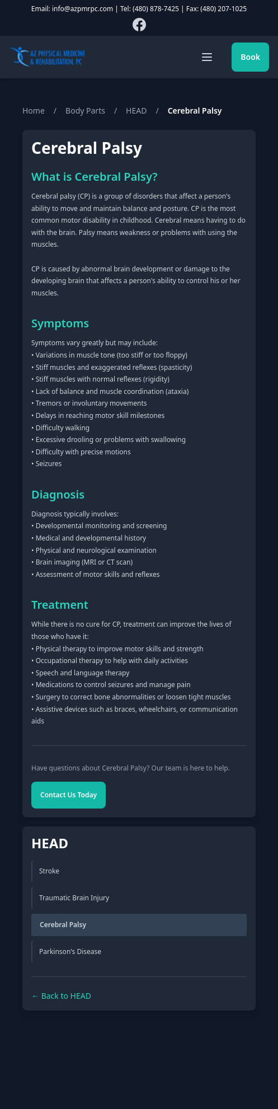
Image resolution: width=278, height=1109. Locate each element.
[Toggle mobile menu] (207, 57)
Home (33, 110)
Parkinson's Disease (70, 951)
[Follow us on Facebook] (139, 24)
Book (250, 56)
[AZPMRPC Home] (47, 57)
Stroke (49, 871)
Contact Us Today (68, 795)
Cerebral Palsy (63, 924)
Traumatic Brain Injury (74, 898)
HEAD (136, 110)
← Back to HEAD (61, 995)
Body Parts (85, 110)
